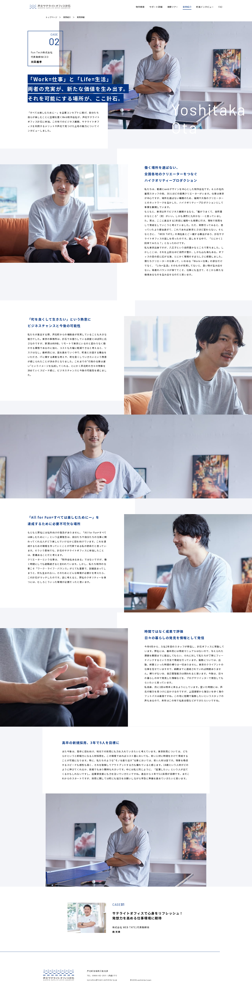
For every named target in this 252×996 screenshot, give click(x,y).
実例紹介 (67, 18)
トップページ (51, 18)
